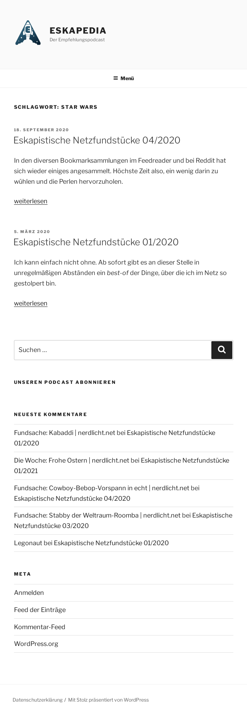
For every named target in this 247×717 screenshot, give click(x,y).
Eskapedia (78, 31)
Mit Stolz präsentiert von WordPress (108, 700)
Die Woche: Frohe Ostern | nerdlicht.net (71, 460)
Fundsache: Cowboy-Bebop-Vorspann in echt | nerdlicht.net (101, 488)
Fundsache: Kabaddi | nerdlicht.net (64, 432)
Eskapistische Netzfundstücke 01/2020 (96, 242)
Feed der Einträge (40, 609)
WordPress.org (36, 643)
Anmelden (29, 592)
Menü (123, 78)
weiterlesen (31, 201)
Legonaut (28, 543)
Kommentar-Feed (39, 627)
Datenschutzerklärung (38, 700)
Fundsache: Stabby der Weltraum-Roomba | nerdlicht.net (97, 515)
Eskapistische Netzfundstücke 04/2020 (97, 140)
